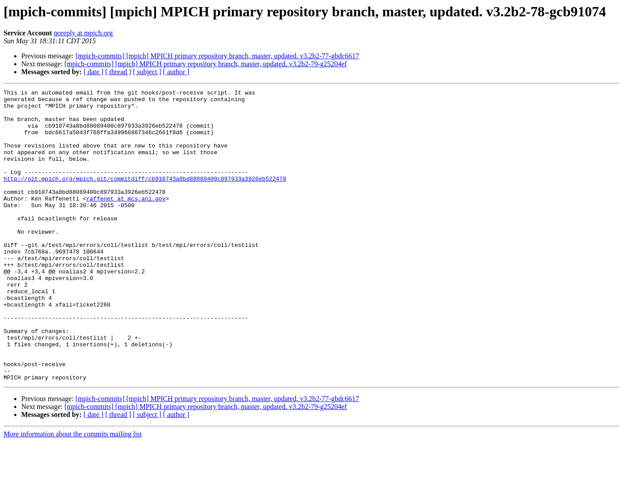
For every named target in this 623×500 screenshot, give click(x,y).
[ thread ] (118, 72)
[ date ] (93, 72)
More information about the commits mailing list (73, 492)
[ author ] (176, 72)
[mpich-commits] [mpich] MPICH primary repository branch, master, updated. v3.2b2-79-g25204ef (206, 64)
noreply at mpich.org (83, 33)
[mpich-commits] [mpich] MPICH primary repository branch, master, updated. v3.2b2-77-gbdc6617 (217, 56)
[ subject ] (147, 72)
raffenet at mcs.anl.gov (125, 221)
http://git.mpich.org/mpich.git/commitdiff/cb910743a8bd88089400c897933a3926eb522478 (145, 197)
